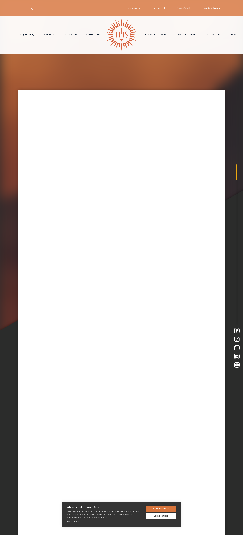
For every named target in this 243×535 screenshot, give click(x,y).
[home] (121, 35)
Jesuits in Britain (211, 8)
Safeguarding (134, 8)
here (160, 329)
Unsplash (68, 347)
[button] (25, 35)
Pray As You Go (184, 8)
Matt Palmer (50, 347)
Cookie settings (161, 516)
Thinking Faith (159, 8)
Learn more (73, 521)
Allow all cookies (161, 509)
